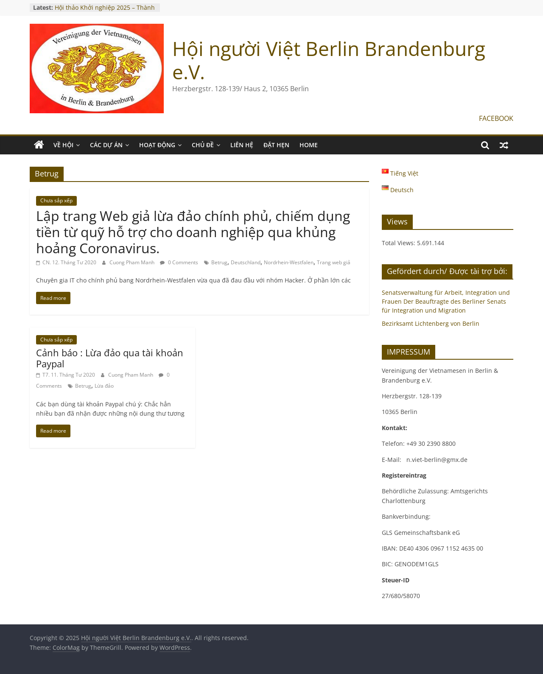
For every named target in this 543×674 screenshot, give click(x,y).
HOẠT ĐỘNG (157, 145)
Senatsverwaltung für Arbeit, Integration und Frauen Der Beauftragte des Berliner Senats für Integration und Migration (446, 301)
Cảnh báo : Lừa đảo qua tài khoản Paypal (109, 358)
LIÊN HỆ (241, 145)
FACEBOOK (496, 118)
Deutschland (245, 262)
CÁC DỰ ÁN (106, 145)
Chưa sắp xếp (56, 200)
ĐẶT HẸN (276, 145)
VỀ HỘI (63, 145)
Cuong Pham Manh (132, 262)
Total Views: (399, 243)
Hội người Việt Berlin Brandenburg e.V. (328, 60)
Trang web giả (333, 262)
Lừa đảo (104, 385)
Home (308, 145)
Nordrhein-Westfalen (288, 262)
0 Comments (179, 262)
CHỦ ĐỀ (203, 145)
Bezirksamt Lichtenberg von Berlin (430, 323)
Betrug (219, 262)
